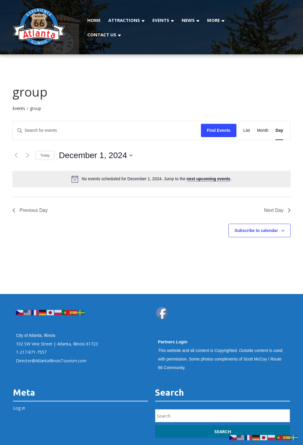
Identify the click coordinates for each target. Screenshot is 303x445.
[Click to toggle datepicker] (96, 155)
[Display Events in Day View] (279, 130)
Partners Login (172, 342)
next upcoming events (209, 178)
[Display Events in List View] (247, 130)
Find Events (218, 130)
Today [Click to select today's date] (45, 155)
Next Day (277, 210)
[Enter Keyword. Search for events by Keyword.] (107, 130)
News (188, 20)
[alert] (157, 179)
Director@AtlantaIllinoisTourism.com (51, 360)
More (213, 20)
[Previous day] (16, 155)
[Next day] (27, 155)
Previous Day (30, 210)
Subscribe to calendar (256, 230)
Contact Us (101, 35)
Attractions (124, 20)
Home (94, 20)
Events (160, 20)
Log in (19, 408)
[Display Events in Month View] (262, 130)
